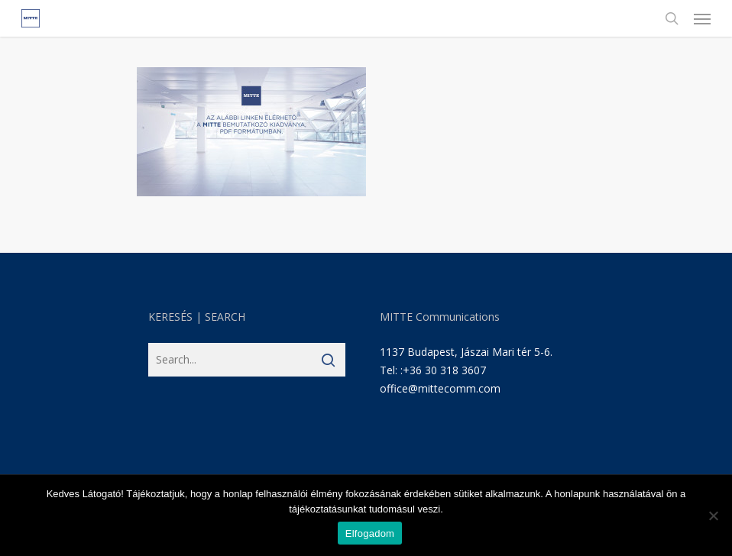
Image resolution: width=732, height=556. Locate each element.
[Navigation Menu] (702, 18)
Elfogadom (369, 533)
